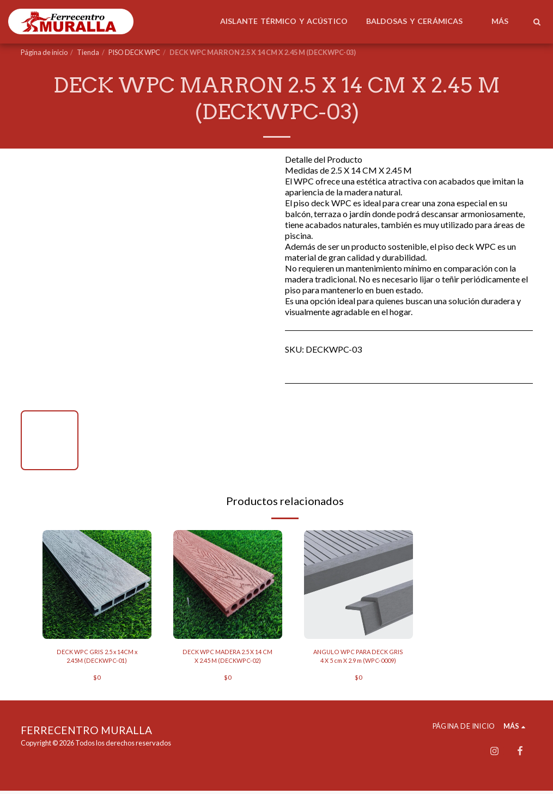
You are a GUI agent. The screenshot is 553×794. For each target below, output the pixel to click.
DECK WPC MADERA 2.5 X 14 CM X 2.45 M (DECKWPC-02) (228, 657)
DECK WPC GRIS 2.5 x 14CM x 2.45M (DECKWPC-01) (97, 657)
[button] (536, 22)
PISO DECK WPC (134, 52)
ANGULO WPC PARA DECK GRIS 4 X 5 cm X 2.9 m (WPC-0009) (358, 658)
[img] (96, 584)
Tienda (88, 52)
